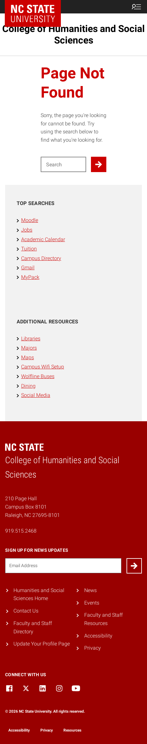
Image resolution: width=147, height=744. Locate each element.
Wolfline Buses (37, 376)
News (90, 590)
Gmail (28, 268)
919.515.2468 (21, 531)
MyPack (30, 277)
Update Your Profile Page (41, 644)
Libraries (30, 339)
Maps (27, 357)
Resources (72, 730)
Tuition (29, 249)
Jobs (26, 230)
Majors (29, 348)
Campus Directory (41, 258)
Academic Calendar (43, 239)
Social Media (35, 395)
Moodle (29, 220)
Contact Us (25, 611)
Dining (28, 386)
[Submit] (134, 566)
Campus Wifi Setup (42, 367)
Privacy (92, 648)
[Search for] (63, 164)
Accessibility (98, 636)
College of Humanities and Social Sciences (73, 34)
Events (91, 603)
